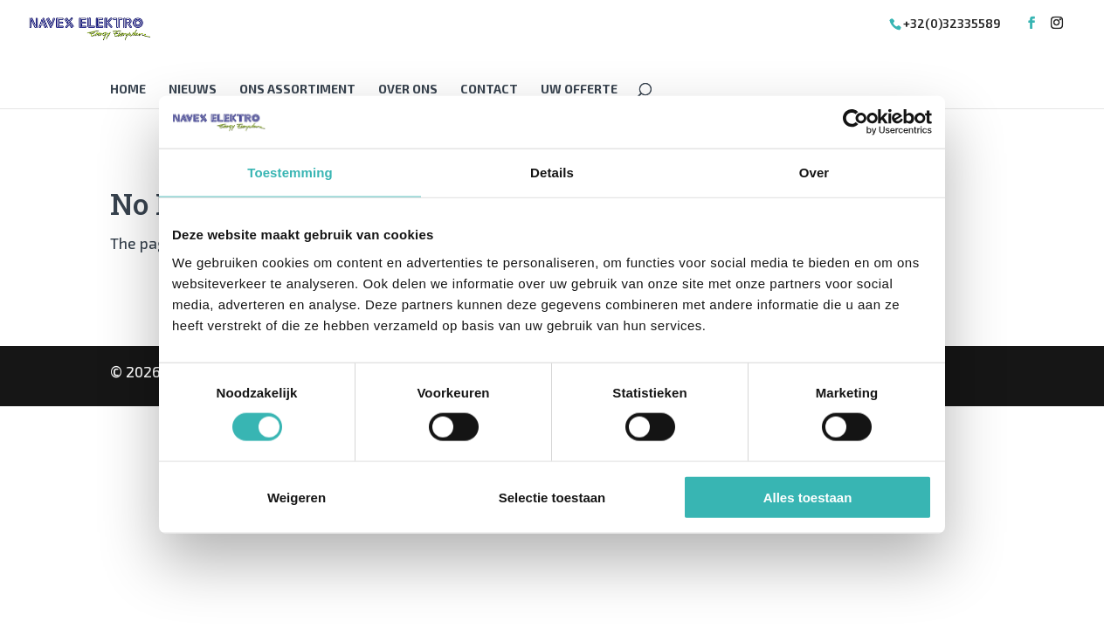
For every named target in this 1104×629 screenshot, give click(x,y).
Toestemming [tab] (290, 172)
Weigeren (296, 496)
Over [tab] (814, 172)
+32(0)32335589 (952, 23)
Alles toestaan (807, 496)
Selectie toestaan (552, 496)
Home (128, 89)
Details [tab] (552, 172)
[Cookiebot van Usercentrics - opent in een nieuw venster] (855, 122)
